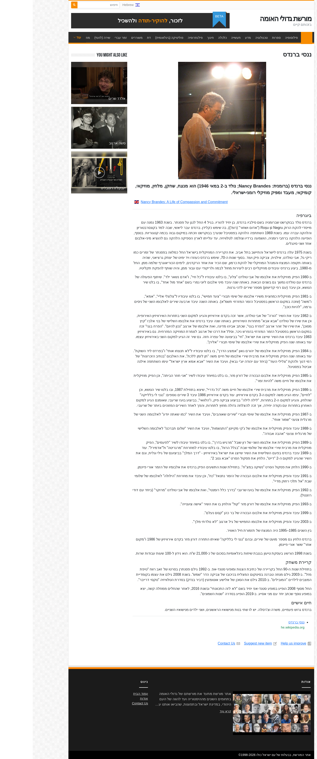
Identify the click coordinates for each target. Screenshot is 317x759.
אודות (111, 698)
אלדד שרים (84, 98)
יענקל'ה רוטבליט (80, 188)
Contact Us (196, 643)
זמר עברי (88, 37)
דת (116, 37)
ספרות (243, 37)
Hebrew (98, 5)
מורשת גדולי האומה (253, 19)
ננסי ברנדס (264, 622)
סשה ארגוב (84, 143)
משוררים (104, 37)
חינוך (177, 37)
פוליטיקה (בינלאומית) (136, 37)
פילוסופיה (258, 37)
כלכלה (189, 37)
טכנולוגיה (229, 37)
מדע (215, 37)
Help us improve (263, 643)
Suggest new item (227, 643)
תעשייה (203, 37)
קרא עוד (192, 711)
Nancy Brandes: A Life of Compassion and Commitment (148, 202)
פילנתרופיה (162, 37)
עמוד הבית (272, 37)
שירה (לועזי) (69, 37)
